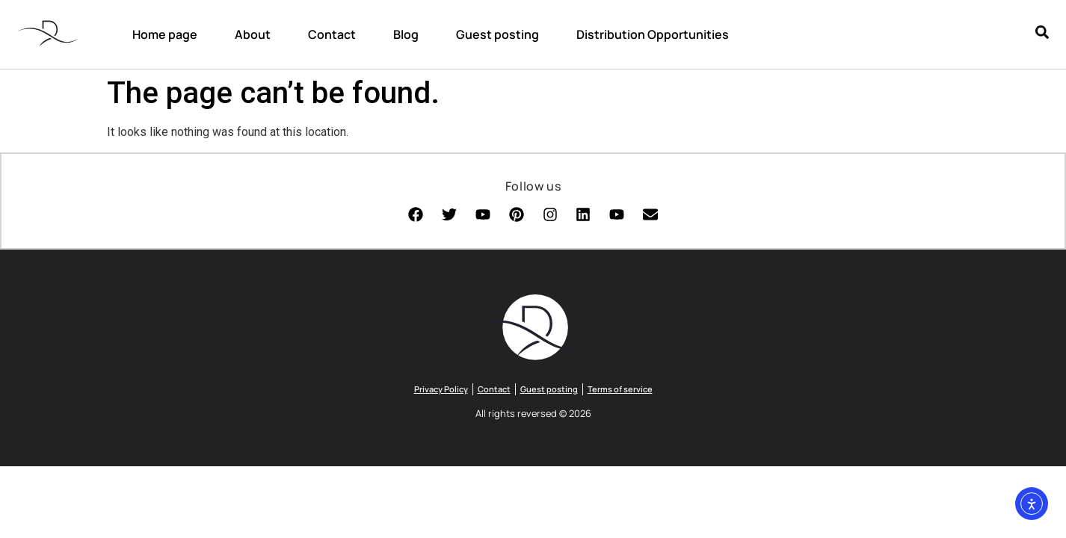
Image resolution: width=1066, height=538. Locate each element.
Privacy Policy (441, 390)
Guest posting (497, 34)
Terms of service (620, 390)
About (253, 34)
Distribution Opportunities (652, 34)
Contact (332, 34)
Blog (406, 34)
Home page (164, 34)
